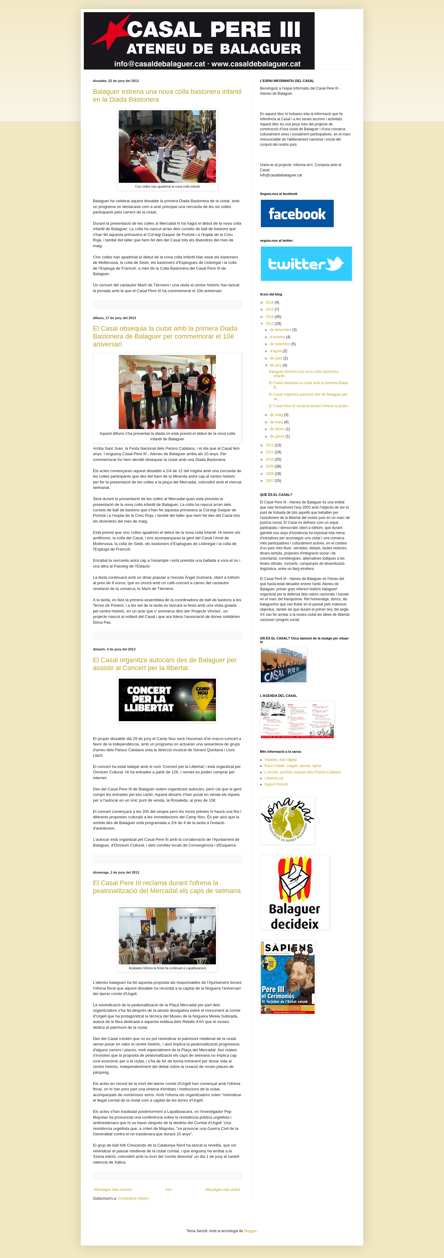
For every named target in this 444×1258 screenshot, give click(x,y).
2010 (270, 459)
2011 (270, 452)
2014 (270, 317)
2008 (270, 474)
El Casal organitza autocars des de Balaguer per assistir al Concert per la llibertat (165, 664)
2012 (270, 445)
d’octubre (278, 337)
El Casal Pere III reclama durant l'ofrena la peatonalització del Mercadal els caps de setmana (167, 887)
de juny (276, 365)
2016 (270, 302)
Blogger (250, 1231)
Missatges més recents (113, 1190)
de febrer (277, 429)
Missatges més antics (222, 1190)
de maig (277, 415)
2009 (270, 466)
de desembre (281, 330)
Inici (168, 1190)
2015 (270, 309)
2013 (270, 324)
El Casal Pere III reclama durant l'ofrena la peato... (309, 406)
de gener (277, 436)
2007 (270, 481)
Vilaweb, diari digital (281, 760)
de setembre (280, 344)
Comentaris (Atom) (133, 1198)
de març (277, 422)
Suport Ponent (276, 784)
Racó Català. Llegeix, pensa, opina (293, 766)
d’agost (276, 351)
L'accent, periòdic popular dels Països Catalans (303, 772)
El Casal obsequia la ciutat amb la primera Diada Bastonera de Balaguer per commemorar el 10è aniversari (165, 336)
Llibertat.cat (274, 778)
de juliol (276, 358)
